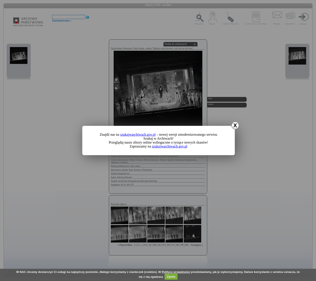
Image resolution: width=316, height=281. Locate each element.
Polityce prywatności (176, 272)
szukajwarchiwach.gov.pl (138, 134)
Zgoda (171, 276)
